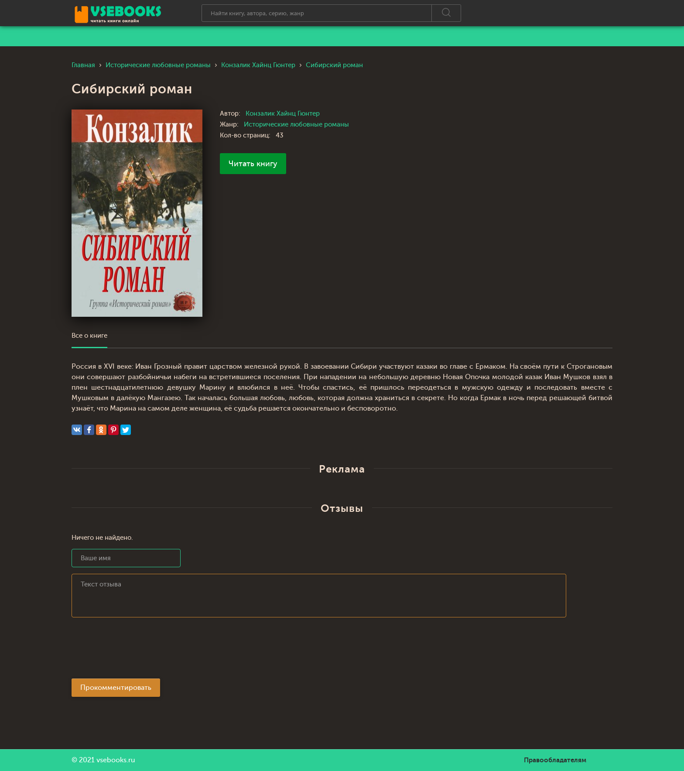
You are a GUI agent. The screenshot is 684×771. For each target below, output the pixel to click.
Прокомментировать (115, 688)
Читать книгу (253, 163)
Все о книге (89, 335)
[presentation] (138, 651)
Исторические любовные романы (296, 124)
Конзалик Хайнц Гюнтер (283, 113)
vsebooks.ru (115, 760)
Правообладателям (555, 760)
